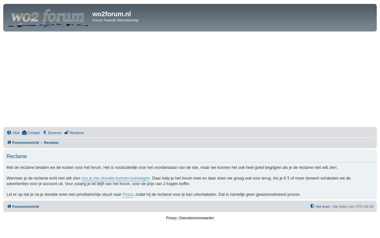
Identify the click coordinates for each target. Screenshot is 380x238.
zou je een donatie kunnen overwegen (115, 178)
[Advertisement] (190, 80)
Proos (128, 194)
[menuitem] (12, 133)
